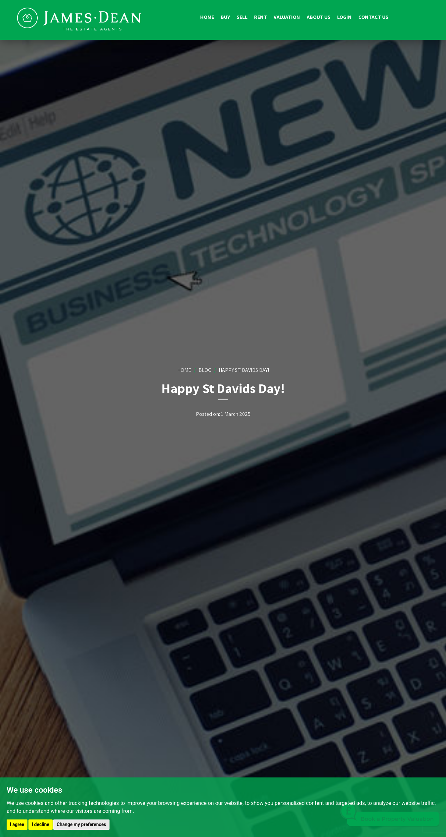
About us (319, 17)
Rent (260, 17)
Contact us (373, 17)
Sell (242, 17)
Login (344, 17)
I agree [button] (17, 824)
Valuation (287, 17)
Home (207, 17)
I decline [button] (40, 824)
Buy (225, 17)
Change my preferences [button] (81, 824)
